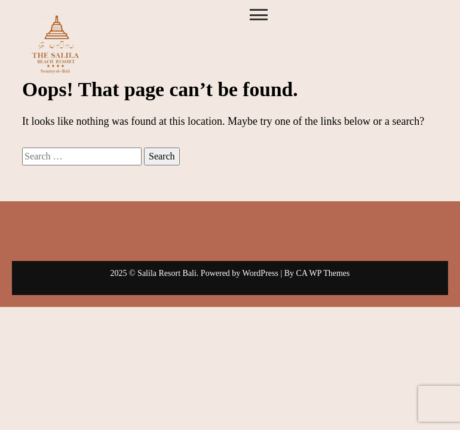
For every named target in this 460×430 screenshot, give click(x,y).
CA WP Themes (323, 273)
